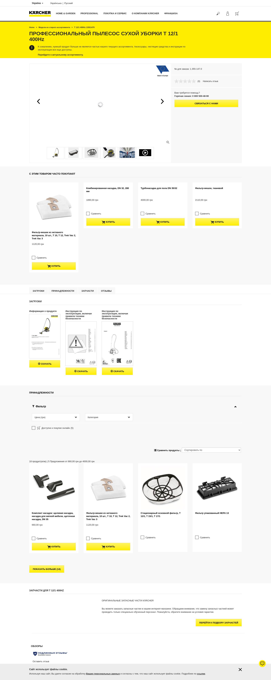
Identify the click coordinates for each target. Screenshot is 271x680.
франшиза (170, 13)
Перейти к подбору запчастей (218, 538)
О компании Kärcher (145, 13)
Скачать (45, 335)
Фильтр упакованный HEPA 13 (212, 435)
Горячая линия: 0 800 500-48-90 (191, 96)
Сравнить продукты (166, 394)
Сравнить (40, 229)
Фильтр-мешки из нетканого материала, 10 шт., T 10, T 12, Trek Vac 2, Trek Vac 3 (54, 213)
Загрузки (38, 262)
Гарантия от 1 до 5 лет (40, 619)
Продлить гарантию (38, 624)
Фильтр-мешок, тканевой (209, 210)
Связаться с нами (206, 103)
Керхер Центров (163, 640)
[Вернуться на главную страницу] (41, 14)
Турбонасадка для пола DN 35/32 (159, 210)
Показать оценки (201, 632)
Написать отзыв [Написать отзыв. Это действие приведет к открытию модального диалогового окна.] (210, 81)
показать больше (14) (47, 484)
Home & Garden (65, 13)
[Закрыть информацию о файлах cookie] (240, 669)
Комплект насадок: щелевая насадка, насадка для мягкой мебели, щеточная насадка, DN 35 (53, 438)
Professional (89, 13)
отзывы (106, 262)
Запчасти (87, 262)
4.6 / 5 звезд (198, 624)
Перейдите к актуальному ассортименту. (60, 54)
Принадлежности (63, 262)
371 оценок (198, 628)
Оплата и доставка (38, 615)
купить (53, 237)
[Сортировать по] (211, 394)
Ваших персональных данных (103, 673)
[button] (38, 101)
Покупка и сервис (115, 13)
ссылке (201, 673)
